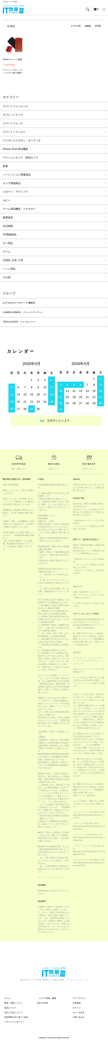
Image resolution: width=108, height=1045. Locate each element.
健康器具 (8, 217)
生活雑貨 (8, 226)
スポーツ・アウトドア (15, 191)
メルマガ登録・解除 (46, 1000)
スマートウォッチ (13, 123)
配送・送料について (12, 1004)
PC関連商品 (9, 234)
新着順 (98, 26)
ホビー (6, 200)
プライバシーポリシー (12, 1023)
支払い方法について (12, 1014)
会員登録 (75, 1004)
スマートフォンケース (15, 106)
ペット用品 (9, 268)
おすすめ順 (76, 26)
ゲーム (6, 251)
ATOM (45, 1004)
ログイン (75, 1009)
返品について (9, 1009)
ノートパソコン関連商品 (17, 174)
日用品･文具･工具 (13, 260)
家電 (5, 166)
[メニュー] (104, 9)
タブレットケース (13, 114)
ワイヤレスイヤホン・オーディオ (22, 140)
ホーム (6, 1000)
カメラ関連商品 (12, 183)
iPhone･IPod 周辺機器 (15, 149)
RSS (39, 1004)
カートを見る (77, 1014)
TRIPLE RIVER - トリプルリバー (21, 323)
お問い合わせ (77, 1019)
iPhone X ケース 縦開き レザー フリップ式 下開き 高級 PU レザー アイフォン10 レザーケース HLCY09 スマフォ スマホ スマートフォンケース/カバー (13, 59)
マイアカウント (78, 1000)
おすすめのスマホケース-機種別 (21, 303)
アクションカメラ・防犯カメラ (20, 157)
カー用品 (8, 243)
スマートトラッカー (14, 132)
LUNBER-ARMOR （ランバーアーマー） (26, 313)
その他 (6, 277)
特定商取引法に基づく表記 (14, 1019)
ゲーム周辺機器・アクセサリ (19, 209)
